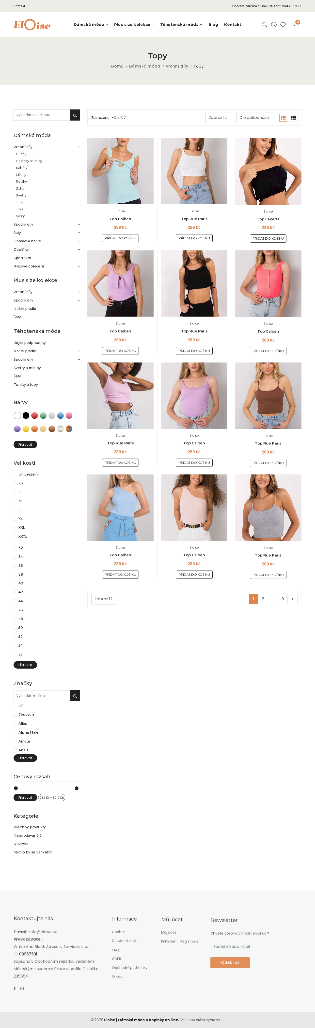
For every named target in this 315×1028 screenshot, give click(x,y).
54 (20, 645)
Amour (24, 741)
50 (20, 627)
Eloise (120, 211)
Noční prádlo (25, 308)
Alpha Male (28, 732)
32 (20, 547)
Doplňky (47, 249)
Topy (20, 202)
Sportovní (22, 258)
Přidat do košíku (120, 238)
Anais (23, 750)
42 (20, 592)
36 (20, 565)
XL (20, 518)
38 (20, 574)
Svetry (21, 195)
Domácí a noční (47, 241)
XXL (21, 527)
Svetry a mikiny (27, 368)
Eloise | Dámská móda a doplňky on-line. (141, 1020)
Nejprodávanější (28, 835)
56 (20, 654)
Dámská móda (144, 66)
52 (20, 636)
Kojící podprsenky (30, 342)
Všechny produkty (30, 827)
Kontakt (19, 6)
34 (20, 556)
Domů (117, 66)
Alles (22, 723)
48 (20, 618)
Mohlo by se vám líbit (33, 852)
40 (20, 583)
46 (20, 610)
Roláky (21, 181)
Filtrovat (25, 444)
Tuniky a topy (26, 384)
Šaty (47, 232)
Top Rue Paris (194, 218)
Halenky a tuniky (29, 160)
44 (20, 601)
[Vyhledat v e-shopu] (42, 115)
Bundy (21, 154)
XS (20, 483)
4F (20, 706)
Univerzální (28, 474)
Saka (20, 188)
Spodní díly (47, 224)
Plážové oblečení (47, 266)
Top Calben (120, 218)
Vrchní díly (177, 66)
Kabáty (21, 167)
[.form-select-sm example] (218, 117)
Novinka (21, 844)
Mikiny (21, 174)
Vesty (20, 216)
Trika (20, 209)
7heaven (26, 714)
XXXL (22, 536)
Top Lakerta (268, 219)
